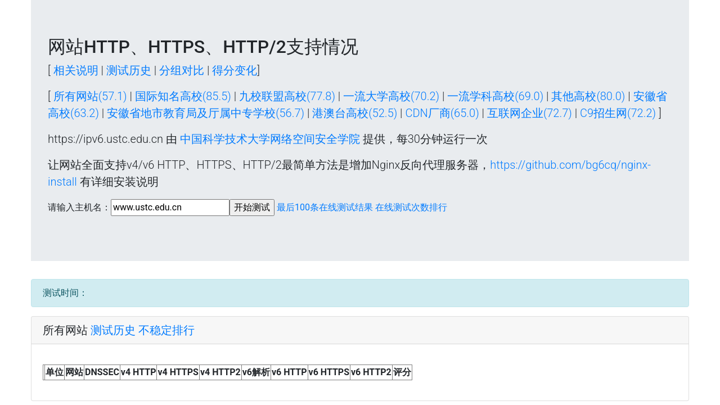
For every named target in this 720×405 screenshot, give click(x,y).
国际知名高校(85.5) (183, 96)
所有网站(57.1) (90, 96)
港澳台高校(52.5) (354, 113)
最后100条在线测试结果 (325, 207)
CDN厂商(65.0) (442, 113)
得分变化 (234, 70)
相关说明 (75, 70)
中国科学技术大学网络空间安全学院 (270, 139)
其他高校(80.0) (588, 96)
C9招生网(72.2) (618, 113)
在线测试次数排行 (411, 207)
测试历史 (128, 70)
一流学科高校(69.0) (495, 96)
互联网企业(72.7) (529, 113)
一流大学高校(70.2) (391, 96)
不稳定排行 (166, 330)
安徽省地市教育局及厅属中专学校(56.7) (205, 113)
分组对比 (181, 70)
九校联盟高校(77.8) (287, 96)
